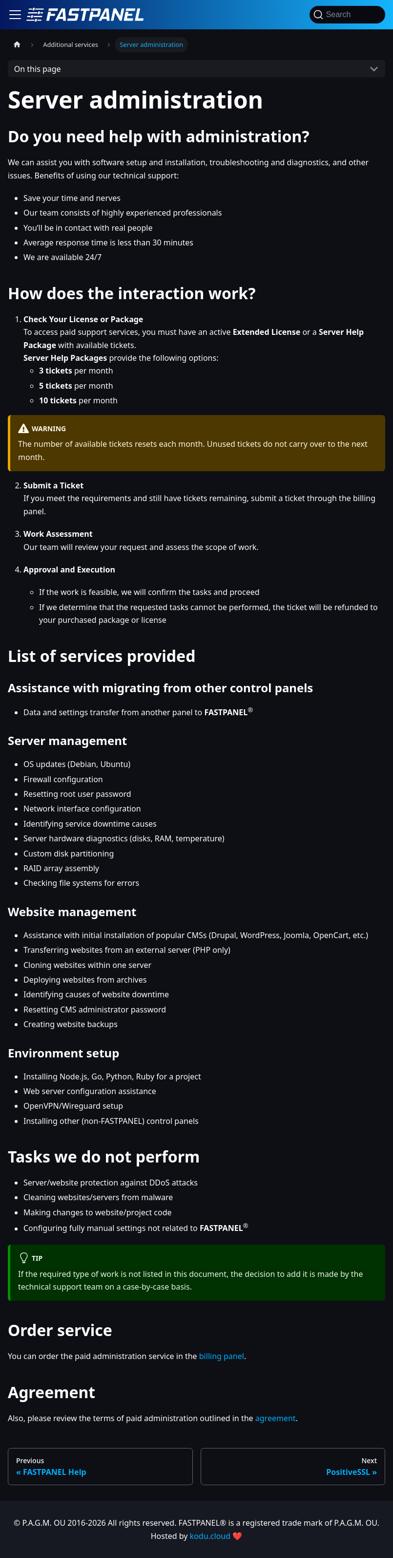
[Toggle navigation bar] (15, 14)
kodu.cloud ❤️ (216, 1536)
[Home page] (17, 44)
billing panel (221, 1356)
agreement (275, 1418)
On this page (37, 69)
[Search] (347, 14)
